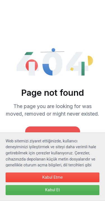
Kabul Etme (52, 177)
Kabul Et (52, 190)
